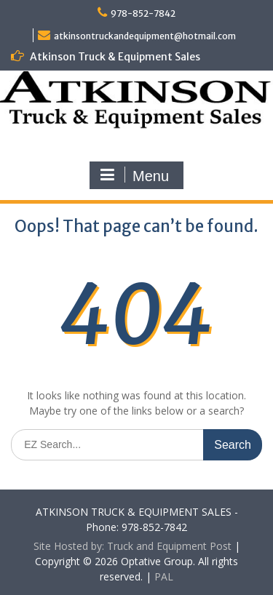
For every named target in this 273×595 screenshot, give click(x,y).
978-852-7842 (143, 13)
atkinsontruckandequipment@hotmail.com (145, 36)
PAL (163, 576)
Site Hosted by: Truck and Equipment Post (132, 546)
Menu (134, 175)
